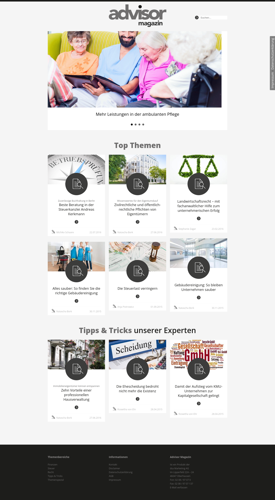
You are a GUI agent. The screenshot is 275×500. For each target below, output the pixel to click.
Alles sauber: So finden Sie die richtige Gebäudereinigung (76, 290)
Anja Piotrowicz (125, 306)
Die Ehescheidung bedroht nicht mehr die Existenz (137, 388)
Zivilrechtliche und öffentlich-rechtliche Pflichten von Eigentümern (137, 209)
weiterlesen (76, 222)
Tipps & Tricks (55, 476)
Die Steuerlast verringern (137, 288)
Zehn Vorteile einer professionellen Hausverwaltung (76, 395)
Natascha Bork (125, 232)
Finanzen (52, 464)
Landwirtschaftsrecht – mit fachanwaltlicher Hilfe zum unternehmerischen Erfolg (198, 206)
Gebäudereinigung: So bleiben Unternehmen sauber (199, 287)
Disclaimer (114, 468)
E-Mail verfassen (178, 487)
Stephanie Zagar (187, 229)
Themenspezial (56, 479)
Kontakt (113, 464)
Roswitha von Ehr (126, 409)
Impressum (272, 80)
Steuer (51, 468)
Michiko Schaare (65, 232)
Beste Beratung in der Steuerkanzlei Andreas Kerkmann (76, 209)
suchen (197, 17)
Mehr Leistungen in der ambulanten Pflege (137, 114)
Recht (51, 472)
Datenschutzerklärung (272, 54)
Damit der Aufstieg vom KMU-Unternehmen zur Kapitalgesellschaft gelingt (198, 391)
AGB (111, 476)
